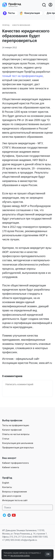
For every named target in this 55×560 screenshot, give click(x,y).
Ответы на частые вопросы (15, 434)
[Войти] (50, 5)
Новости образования (21, 25)
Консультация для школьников (17, 443)
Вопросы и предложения (14, 491)
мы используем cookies (20, 556)
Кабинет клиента (10, 467)
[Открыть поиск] (44, 5)
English (5, 483)
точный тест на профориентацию (22, 76)
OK (48, 554)
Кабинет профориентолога (15, 463)
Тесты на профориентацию (15, 425)
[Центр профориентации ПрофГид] (11, 4)
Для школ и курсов (11, 496)
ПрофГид (5, 25)
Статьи (5, 439)
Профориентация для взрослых (18, 447)
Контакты (7, 487)
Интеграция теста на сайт (15, 500)
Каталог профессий (12, 430)
